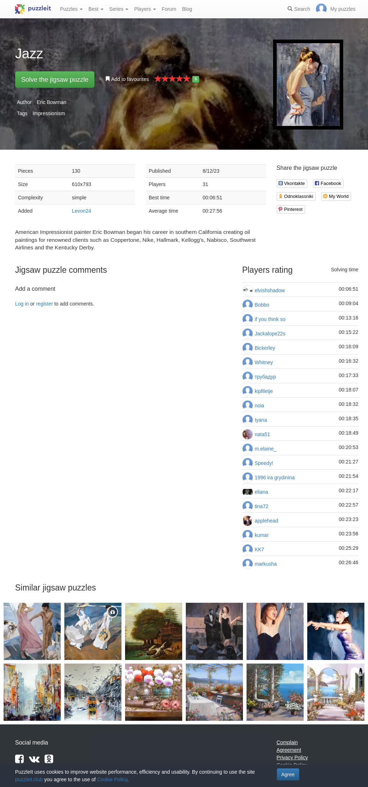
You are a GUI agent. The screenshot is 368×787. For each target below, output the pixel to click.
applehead (266, 521)
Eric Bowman (51, 102)
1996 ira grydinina (275, 477)
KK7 (259, 549)
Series (119, 9)
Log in (22, 304)
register (44, 304)
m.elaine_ (266, 449)
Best (96, 9)
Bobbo (262, 305)
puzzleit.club (29, 779)
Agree (288, 774)
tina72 (261, 506)
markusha (266, 564)
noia (259, 405)
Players (145, 9)
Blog (187, 9)
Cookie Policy (112, 779)
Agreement (289, 750)
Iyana (261, 420)
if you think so (270, 319)
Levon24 (81, 211)
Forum (169, 9)
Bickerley (265, 348)
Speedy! (264, 463)
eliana (261, 492)
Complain (287, 742)
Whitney (264, 362)
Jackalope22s (270, 333)
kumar (262, 535)
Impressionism (48, 113)
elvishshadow (270, 290)
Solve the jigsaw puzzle (54, 79)
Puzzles (71, 9)
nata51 (262, 434)
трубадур (265, 377)
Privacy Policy (292, 757)
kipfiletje (264, 391)
